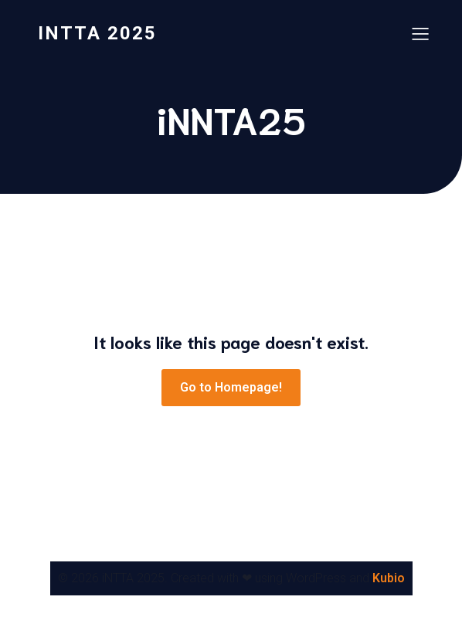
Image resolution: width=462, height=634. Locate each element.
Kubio (388, 578)
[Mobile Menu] (420, 33)
